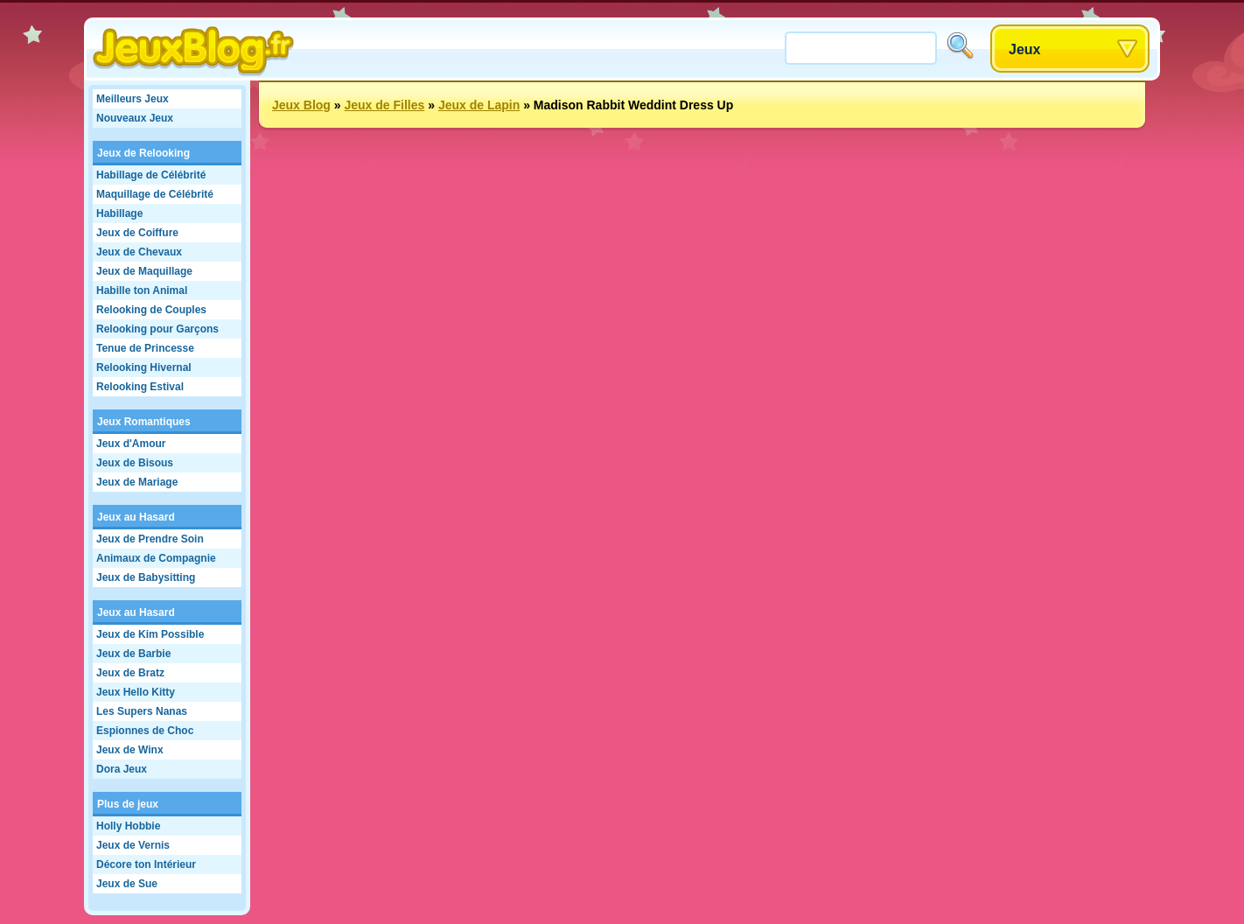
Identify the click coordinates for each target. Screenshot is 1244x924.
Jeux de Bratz (130, 673)
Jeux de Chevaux (139, 252)
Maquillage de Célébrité (154, 194)
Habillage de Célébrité (151, 175)
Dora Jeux (121, 769)
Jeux (1024, 49)
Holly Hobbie (128, 826)
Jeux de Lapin (479, 105)
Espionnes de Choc (144, 730)
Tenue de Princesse (145, 348)
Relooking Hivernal (144, 367)
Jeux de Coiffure (137, 233)
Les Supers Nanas (141, 711)
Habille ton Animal (141, 290)
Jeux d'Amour (131, 444)
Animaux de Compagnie (156, 558)
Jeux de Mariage (137, 482)
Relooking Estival (140, 387)
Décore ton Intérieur (146, 864)
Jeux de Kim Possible (150, 634)
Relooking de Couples (151, 310)
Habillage (119, 213)
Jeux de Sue (126, 884)
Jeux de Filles (384, 105)
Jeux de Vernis (133, 845)
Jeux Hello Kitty (135, 692)
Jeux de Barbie (133, 654)
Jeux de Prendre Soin (150, 539)
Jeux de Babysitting (145, 577)
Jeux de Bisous (134, 463)
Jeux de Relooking (143, 153)
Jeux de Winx (130, 750)
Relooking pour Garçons (157, 329)
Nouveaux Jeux (134, 118)
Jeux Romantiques (144, 422)
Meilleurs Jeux (132, 99)
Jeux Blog (301, 105)
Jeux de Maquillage (144, 271)
